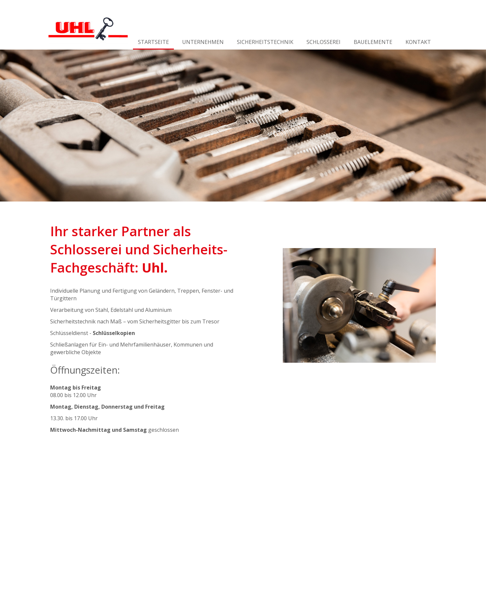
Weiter (480, 125)
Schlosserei (323, 42)
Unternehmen (203, 42)
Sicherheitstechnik (265, 42)
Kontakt (418, 42)
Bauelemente (373, 42)
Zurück (5, 125)
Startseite (153, 42)
